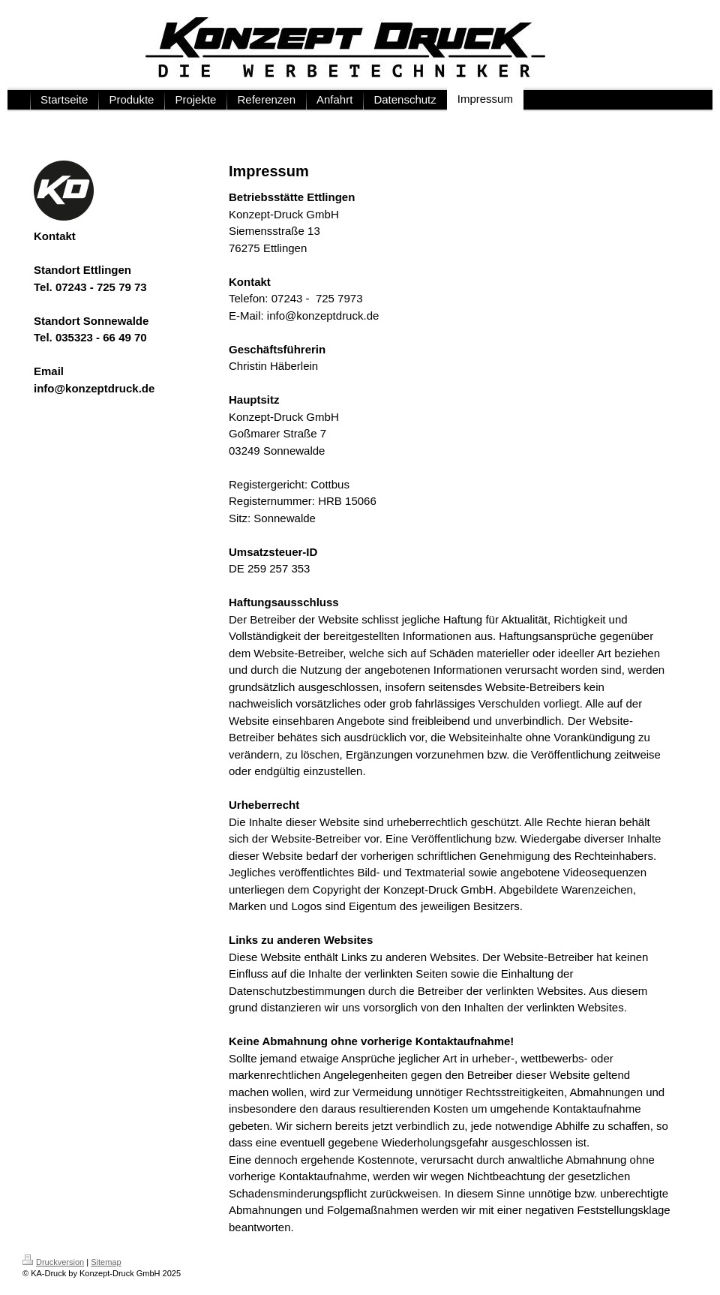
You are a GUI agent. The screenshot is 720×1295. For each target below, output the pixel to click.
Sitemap (106, 1261)
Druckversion (53, 1261)
